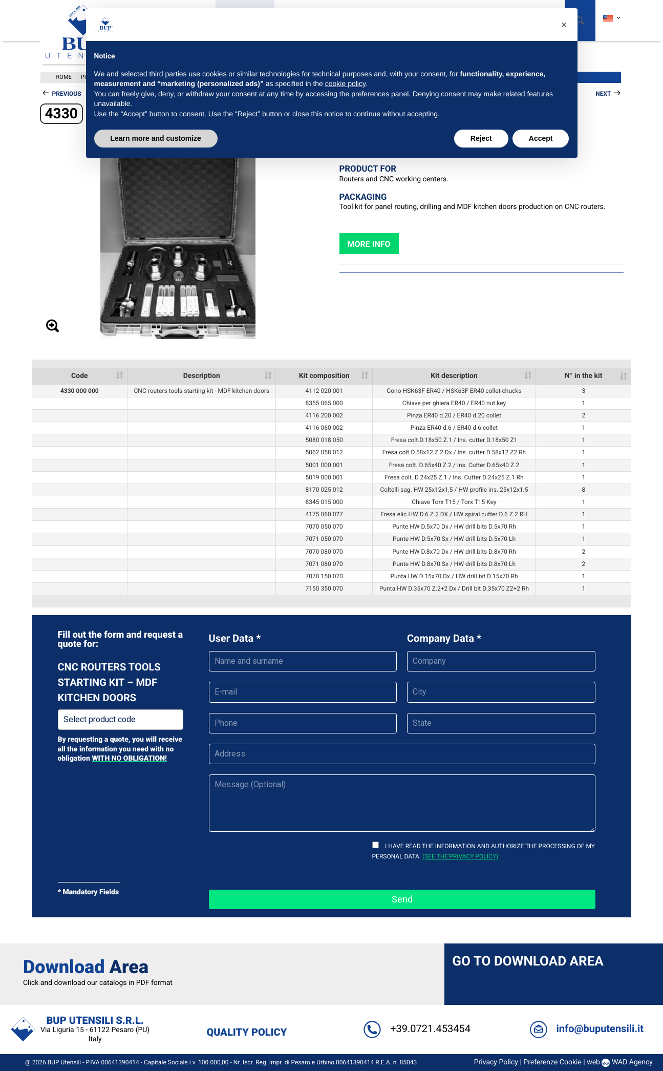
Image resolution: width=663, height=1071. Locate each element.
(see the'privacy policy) (460, 856)
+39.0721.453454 (415, 1028)
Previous (66, 93)
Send (402, 899)
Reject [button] (481, 138)
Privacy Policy (492, 1062)
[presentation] (287, 859)
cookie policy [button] (345, 83)
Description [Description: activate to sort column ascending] (201, 376)
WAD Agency (628, 1062)
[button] (564, 24)
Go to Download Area (526, 961)
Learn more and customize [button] (156, 138)
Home (64, 77)
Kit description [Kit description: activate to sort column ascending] (454, 376)
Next (603, 93)
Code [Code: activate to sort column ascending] (79, 376)
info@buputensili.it (583, 1028)
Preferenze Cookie (549, 1062)
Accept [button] (541, 138)
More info (369, 244)
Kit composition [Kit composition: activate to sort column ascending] (324, 376)
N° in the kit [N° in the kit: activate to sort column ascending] (583, 376)
